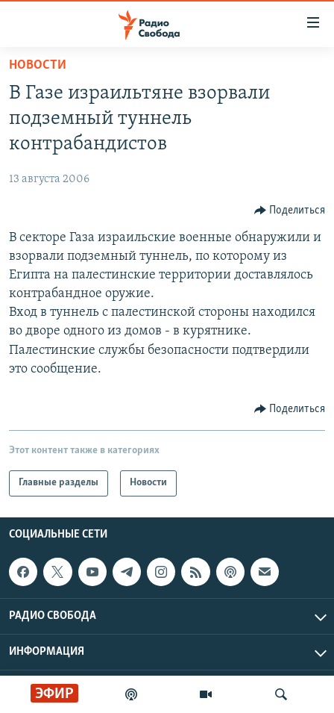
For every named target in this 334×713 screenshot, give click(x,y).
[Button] (290, 210)
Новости (37, 65)
